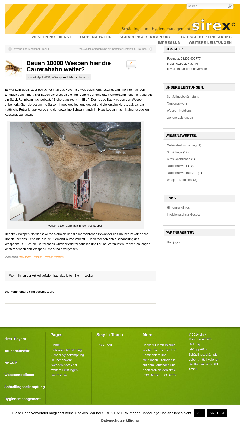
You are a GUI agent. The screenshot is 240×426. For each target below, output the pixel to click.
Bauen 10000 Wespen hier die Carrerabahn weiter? (68, 66)
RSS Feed (104, 345)
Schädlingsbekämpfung (183, 96)
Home (55, 345)
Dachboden (25, 257)
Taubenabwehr (177, 103)
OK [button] (199, 413)
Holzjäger (173, 242)
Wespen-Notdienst (66, 77)
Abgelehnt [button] (217, 413)
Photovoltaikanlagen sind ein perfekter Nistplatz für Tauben (112, 48)
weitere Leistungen (180, 117)
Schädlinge (174, 152)
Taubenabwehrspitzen (182, 173)
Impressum (59, 375)
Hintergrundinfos (178, 207)
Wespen (37, 257)
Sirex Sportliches (178, 159)
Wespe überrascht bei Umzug (31, 48)
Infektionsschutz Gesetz (183, 214)
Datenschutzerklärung (66, 350)
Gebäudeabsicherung (182, 145)
